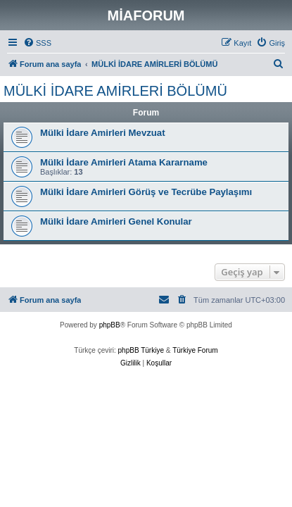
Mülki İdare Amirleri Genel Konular (116, 221)
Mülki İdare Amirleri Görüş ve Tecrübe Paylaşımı (146, 192)
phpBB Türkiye (141, 350)
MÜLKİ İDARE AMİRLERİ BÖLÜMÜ (115, 91)
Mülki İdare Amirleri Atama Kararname (124, 162)
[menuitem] (37, 43)
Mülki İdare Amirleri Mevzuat (102, 132)
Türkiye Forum (194, 350)
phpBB (109, 325)
